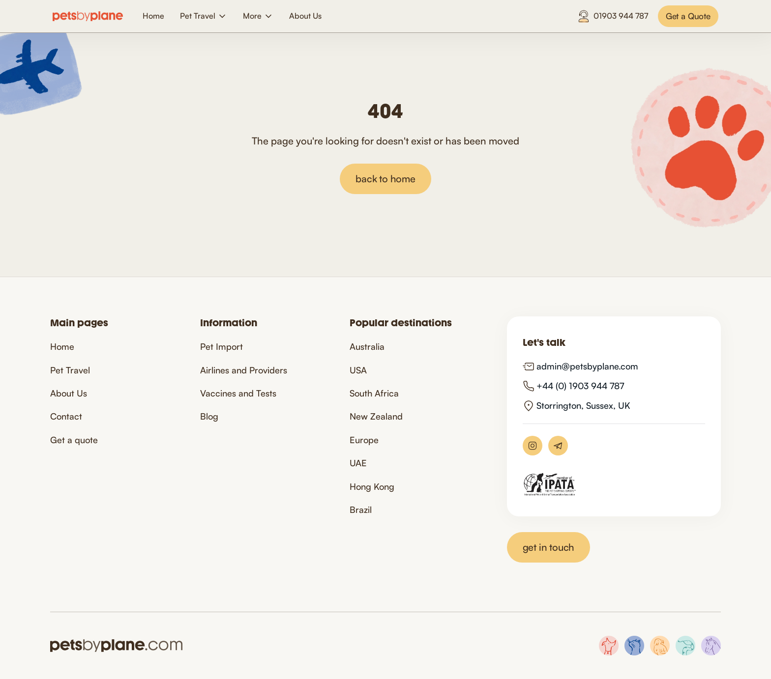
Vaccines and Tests (238, 393)
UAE (358, 462)
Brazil (361, 509)
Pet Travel (70, 370)
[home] (88, 16)
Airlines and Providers (243, 370)
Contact (66, 416)
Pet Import (221, 346)
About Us (305, 16)
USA (358, 370)
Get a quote (74, 439)
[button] (203, 16)
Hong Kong (372, 486)
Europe (364, 439)
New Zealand (376, 416)
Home (153, 16)
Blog (209, 416)
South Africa (374, 393)
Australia (367, 346)
